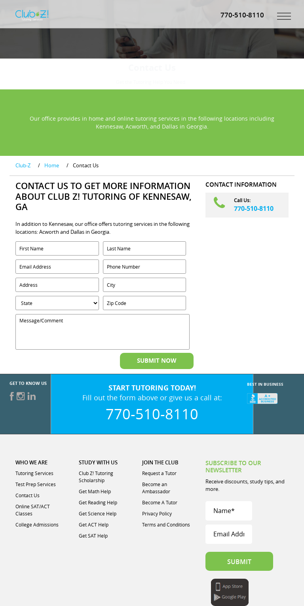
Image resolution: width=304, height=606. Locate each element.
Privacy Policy (157, 513)
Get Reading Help (98, 502)
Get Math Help (95, 491)
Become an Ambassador (156, 487)
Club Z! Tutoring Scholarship (96, 476)
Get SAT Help (93, 535)
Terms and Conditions (166, 524)
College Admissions (37, 524)
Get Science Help (97, 513)
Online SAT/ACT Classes (32, 510)
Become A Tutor (159, 502)
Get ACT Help (93, 524)
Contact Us (27, 495)
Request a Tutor (159, 473)
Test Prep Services (35, 484)
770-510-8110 (254, 208)
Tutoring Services (34, 473)
